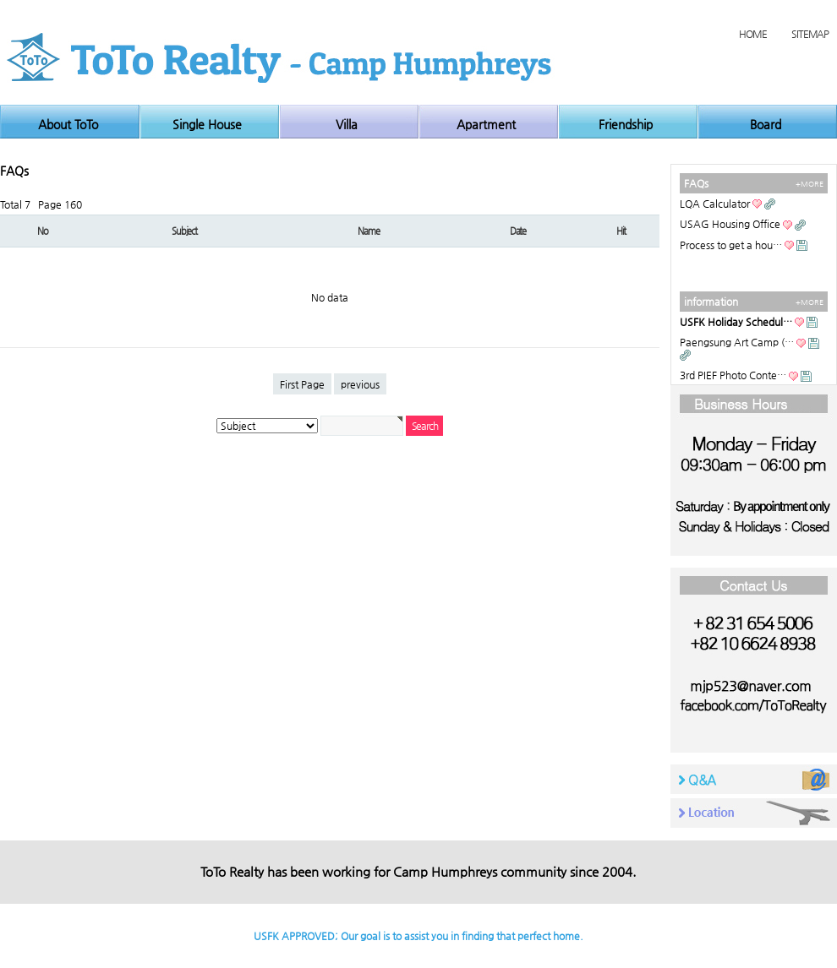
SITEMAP (810, 34)
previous (360, 384)
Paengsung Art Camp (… (737, 342)
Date (518, 231)
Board (765, 124)
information (711, 301)
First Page (302, 384)
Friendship (626, 124)
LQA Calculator (715, 203)
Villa (347, 124)
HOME (752, 34)
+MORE (809, 183)
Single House (207, 124)
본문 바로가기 (0, 0)
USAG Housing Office (730, 224)
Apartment (486, 124)
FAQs (696, 183)
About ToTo (68, 124)
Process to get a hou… (731, 245)
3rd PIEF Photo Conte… (733, 375)
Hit (621, 231)
